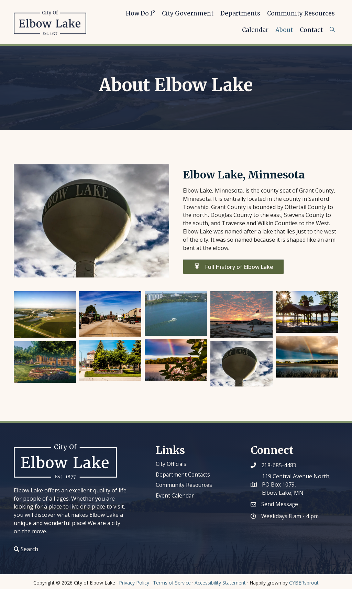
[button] (233, 266)
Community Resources (184, 485)
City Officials (171, 464)
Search (29, 549)
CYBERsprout (304, 582)
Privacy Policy (134, 582)
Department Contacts (183, 474)
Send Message (280, 504)
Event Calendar (175, 495)
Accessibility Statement (220, 582)
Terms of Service (172, 582)
